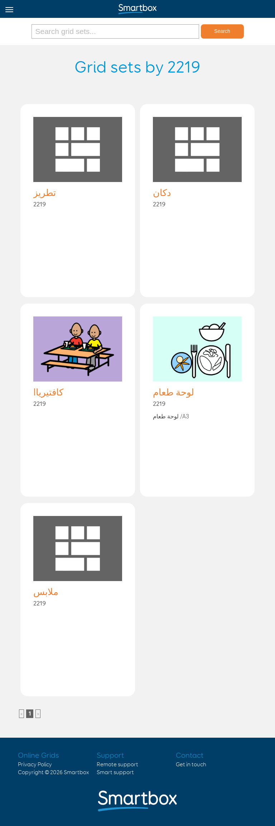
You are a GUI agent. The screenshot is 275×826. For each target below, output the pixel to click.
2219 (39, 204)
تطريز (44, 193)
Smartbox (76, 772)
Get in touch (191, 764)
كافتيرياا (48, 393)
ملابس (45, 592)
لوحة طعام (173, 393)
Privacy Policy (35, 764)
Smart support (115, 772)
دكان (162, 193)
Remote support (117, 764)
